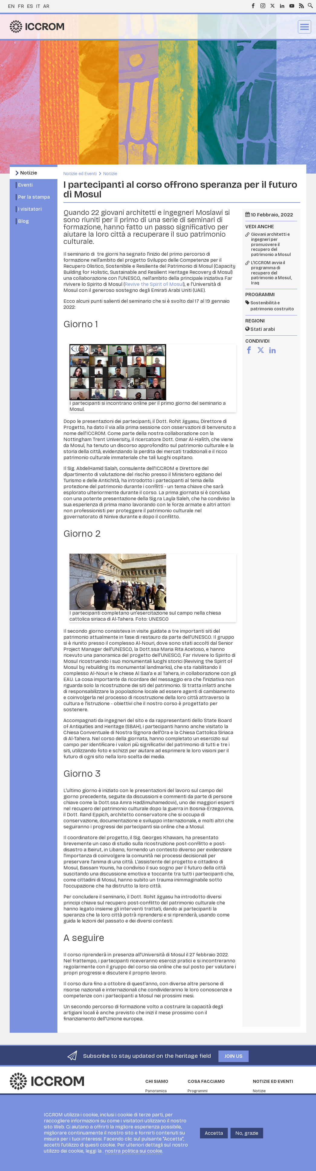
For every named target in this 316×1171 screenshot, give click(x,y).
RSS (301, 5)
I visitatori (30, 209)
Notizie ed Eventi (80, 173)
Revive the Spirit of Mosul (154, 284)
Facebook (253, 5)
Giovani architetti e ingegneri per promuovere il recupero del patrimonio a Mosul (271, 244)
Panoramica (156, 1091)
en (11, 6)
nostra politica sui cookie (133, 1151)
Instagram (262, 5)
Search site (309, 4)
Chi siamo (156, 1081)
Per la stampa (34, 197)
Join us (233, 1056)
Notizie (28, 173)
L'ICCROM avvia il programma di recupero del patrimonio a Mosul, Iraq (271, 273)
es (30, 6)
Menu (304, 27)
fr (21, 6)
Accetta (214, 1133)
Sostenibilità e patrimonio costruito (272, 306)
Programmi (198, 1091)
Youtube (291, 5)
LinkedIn (282, 5)
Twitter (272, 5)
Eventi (25, 185)
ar (46, 6)
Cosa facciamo (206, 1081)
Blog (23, 221)
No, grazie (246, 1133)
